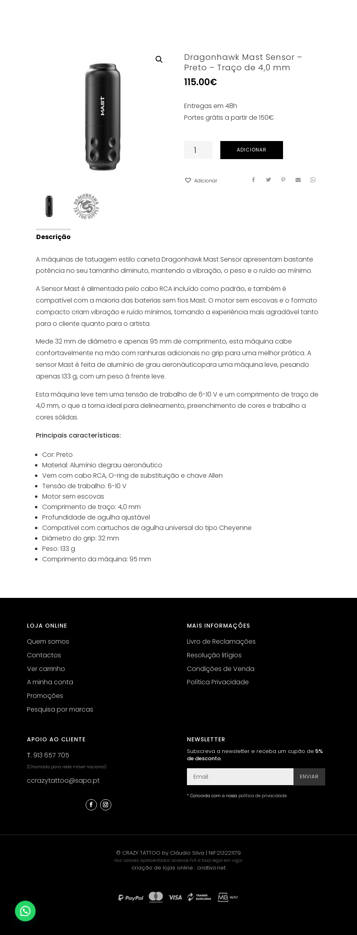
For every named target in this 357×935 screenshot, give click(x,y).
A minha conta (50, 682)
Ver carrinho (46, 668)
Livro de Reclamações (221, 641)
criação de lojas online (162, 868)
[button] (200, 181)
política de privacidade (262, 796)
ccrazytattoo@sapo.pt (63, 780)
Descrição (53, 236)
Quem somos (48, 641)
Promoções (45, 695)
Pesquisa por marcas (60, 709)
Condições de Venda (220, 668)
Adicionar (252, 149)
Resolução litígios (214, 655)
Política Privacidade (218, 682)
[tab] (53, 236)
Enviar (309, 776)
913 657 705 (51, 755)
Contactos (44, 655)
